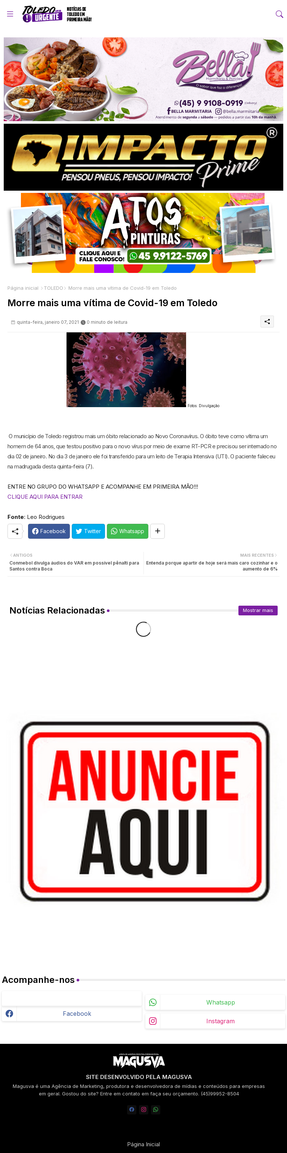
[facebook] (131, 1109)
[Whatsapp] (127, 531)
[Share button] (157, 531)
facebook (77, 1013)
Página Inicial (143, 1144)
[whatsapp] (155, 1109)
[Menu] (10, 13)
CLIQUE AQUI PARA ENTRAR (45, 496)
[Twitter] (88, 531)
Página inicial (22, 288)
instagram (220, 1021)
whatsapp (220, 1002)
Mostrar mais (258, 610)
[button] (279, 14)
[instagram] (143, 1109)
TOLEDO (53, 288)
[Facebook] (49, 531)
